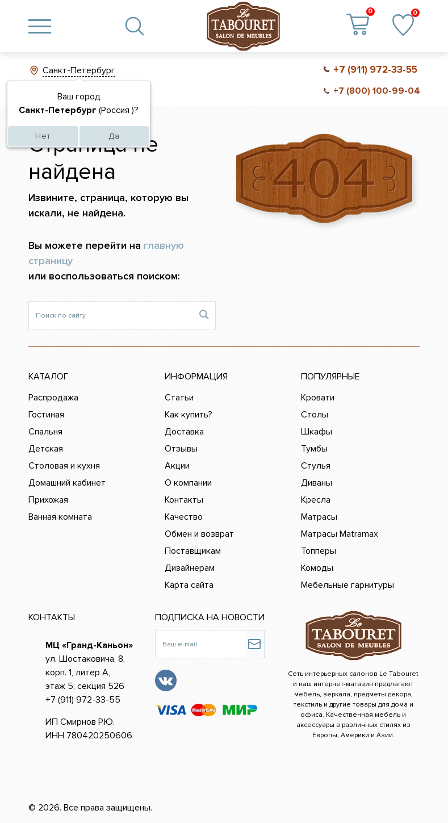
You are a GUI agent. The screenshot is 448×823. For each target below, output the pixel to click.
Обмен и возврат (199, 534)
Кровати (317, 397)
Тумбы (314, 448)
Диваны (316, 482)
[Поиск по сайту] (110, 315)
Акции (177, 465)
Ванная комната (60, 517)
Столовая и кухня (64, 465)
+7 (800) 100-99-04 (376, 91)
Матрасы (319, 517)
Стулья (315, 465)
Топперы (318, 551)
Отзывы (181, 448)
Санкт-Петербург (79, 70)
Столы (314, 414)
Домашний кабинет (67, 482)
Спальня (45, 431)
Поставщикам (193, 551)
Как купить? (188, 414)
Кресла (315, 500)
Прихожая (48, 500)
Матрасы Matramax (339, 534)
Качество (184, 517)
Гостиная (46, 414)
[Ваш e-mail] (200, 644)
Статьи (179, 397)
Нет (43, 136)
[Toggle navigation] (39, 26)
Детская (45, 448)
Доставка (184, 431)
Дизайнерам (190, 568)
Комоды (317, 568)
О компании (188, 482)
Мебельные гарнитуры (347, 585)
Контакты (184, 500)
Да (114, 136)
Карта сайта (189, 585)
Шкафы (316, 431)
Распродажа (53, 397)
